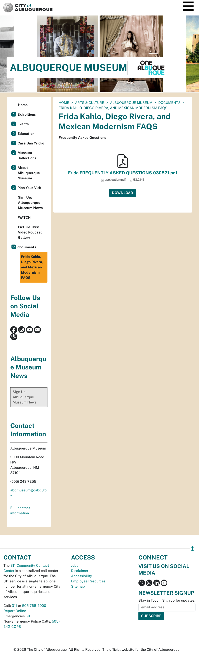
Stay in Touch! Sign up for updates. (166, 600)
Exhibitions (26, 114)
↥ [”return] (193, 548)
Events (23, 124)
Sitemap (78, 586)
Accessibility (81, 576)
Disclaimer (79, 571)
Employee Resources (88, 581)
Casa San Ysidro (30, 143)
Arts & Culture (89, 103)
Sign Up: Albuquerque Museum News (30, 202)
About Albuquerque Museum (28, 173)
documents (169, 103)
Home (64, 103)
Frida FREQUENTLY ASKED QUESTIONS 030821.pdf (122, 172)
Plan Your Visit (29, 188)
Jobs (74, 565)
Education (25, 134)
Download (122, 193)
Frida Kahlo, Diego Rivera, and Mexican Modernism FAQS (32, 267)
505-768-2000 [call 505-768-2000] (34, 606)
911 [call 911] (29, 616)
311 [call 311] (14, 606)
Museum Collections (26, 155)
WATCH (24, 217)
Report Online (14, 611)
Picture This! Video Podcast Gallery (30, 232)
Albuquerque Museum (131, 103)
